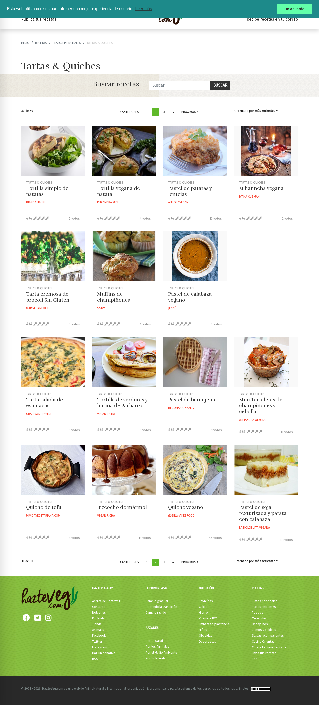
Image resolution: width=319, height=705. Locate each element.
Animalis (98, 630)
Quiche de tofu (43, 507)
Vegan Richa (106, 414)
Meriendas (259, 618)
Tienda (97, 624)
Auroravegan (178, 202)
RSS (95, 659)
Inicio (25, 43)
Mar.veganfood (37, 308)
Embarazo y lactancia (214, 624)
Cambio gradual (157, 601)
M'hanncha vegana (261, 188)
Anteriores (129, 112)
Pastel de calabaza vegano (190, 297)
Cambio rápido (156, 612)
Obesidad (205, 635)
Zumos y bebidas (264, 630)
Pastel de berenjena (191, 400)
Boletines (99, 612)
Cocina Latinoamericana (269, 647)
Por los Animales (157, 646)
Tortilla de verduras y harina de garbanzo (122, 403)
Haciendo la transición (161, 607)
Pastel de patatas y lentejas (190, 191)
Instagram (99, 647)
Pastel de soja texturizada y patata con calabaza (263, 513)
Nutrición (206, 588)
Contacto (98, 607)
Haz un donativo (103, 653)
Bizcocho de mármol (122, 507)
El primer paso (156, 588)
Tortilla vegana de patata (118, 191)
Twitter (97, 641)
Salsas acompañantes (268, 635)
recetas (41, 43)
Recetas (258, 588)
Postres (257, 612)
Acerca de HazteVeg (106, 601)
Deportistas (207, 641)
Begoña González (181, 408)
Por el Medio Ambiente (161, 652)
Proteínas (206, 601)
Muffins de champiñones (113, 297)
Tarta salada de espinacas (44, 403)
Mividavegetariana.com (43, 515)
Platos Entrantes (264, 607)
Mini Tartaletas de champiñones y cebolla (260, 406)
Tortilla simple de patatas (47, 191)
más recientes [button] (265, 111)
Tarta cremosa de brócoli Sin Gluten (47, 297)
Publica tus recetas (38, 19)
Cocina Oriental (263, 641)
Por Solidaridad (156, 658)
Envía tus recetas (264, 653)
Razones (152, 628)
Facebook (99, 635)
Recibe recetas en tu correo (272, 19)
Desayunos (260, 624)
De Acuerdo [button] (294, 9)
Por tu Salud (154, 641)
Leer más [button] (143, 9)
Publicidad (99, 618)
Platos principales (67, 43)
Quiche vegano (185, 507)
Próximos (189, 112)
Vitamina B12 (208, 618)
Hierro (203, 612)
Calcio (203, 607)
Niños (203, 630)
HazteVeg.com (102, 588)
